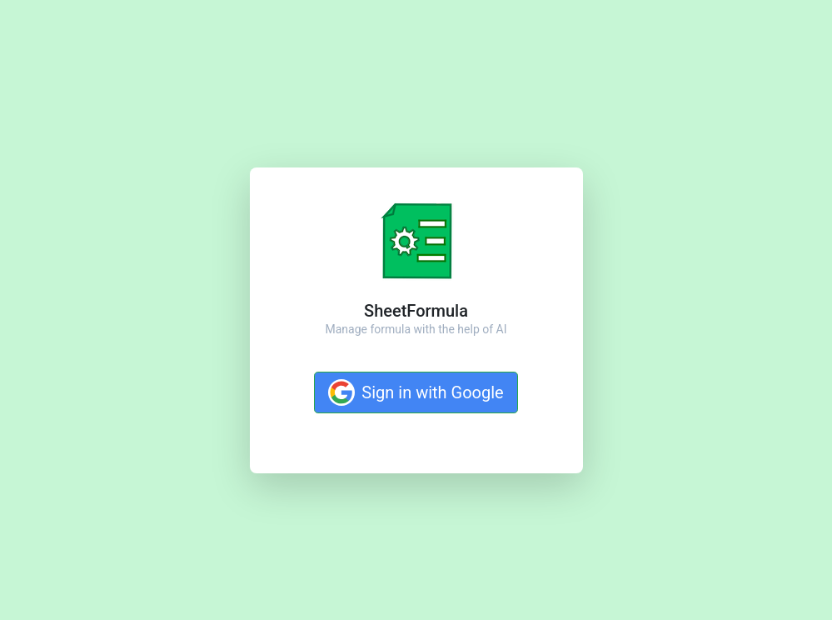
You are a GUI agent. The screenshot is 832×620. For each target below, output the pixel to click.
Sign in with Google (415, 392)
